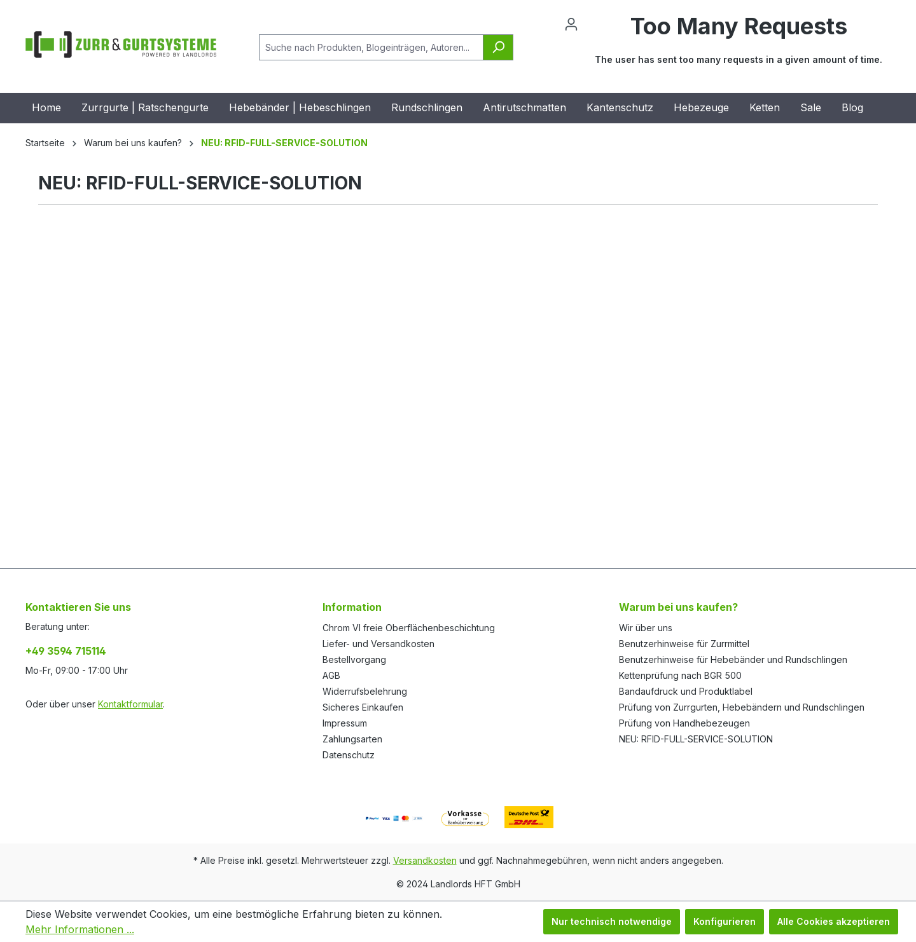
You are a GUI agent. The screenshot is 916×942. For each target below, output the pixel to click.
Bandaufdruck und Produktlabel (686, 691)
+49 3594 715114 (65, 651)
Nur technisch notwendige (612, 921)
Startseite (45, 142)
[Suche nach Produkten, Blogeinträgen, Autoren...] (371, 47)
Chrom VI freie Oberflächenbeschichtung (409, 627)
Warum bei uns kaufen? (678, 607)
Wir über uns (645, 627)
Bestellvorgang (354, 659)
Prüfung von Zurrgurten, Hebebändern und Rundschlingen (741, 707)
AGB (331, 675)
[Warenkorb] (738, 47)
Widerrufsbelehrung (365, 691)
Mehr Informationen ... (79, 929)
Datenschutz (349, 754)
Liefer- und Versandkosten (378, 643)
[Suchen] (498, 47)
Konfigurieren (724, 921)
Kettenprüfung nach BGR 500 (680, 675)
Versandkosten (425, 860)
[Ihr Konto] (571, 24)
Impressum (345, 723)
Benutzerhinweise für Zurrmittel (684, 643)
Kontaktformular (130, 704)
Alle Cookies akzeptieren (833, 921)
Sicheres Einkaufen (363, 707)
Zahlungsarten (352, 739)
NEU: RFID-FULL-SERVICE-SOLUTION (696, 739)
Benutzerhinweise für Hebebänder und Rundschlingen (733, 659)
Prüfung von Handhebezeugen (684, 723)
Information (352, 607)
